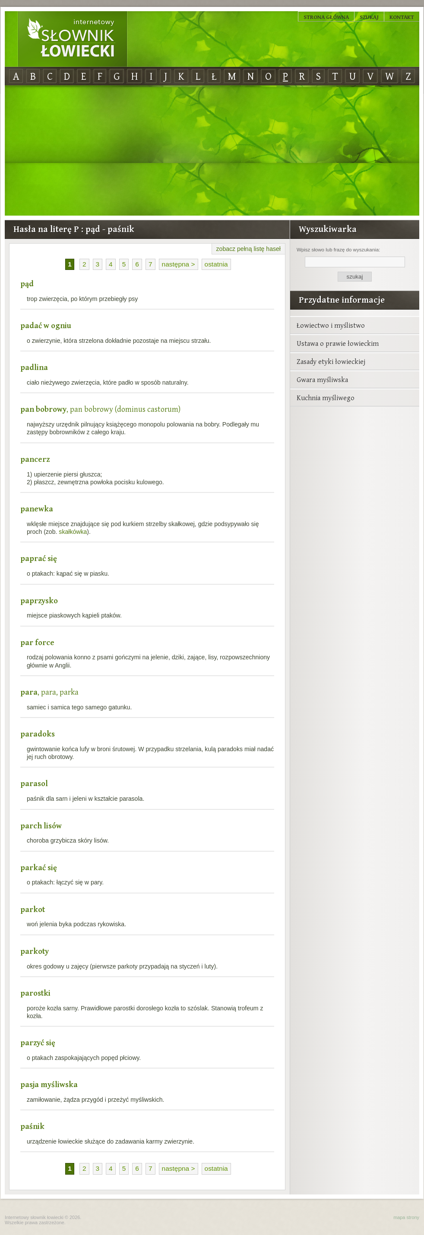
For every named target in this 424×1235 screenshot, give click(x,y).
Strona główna (326, 17)
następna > (178, 264)
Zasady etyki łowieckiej (331, 361)
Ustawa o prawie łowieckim (338, 343)
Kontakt (401, 17)
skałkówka (73, 531)
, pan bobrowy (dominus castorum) (100, 409)
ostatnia (216, 264)
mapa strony (406, 1217)
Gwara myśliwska (322, 379)
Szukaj (369, 17)
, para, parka (49, 692)
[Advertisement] (212, 151)
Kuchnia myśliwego (325, 397)
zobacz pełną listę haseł (248, 248)
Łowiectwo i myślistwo (331, 325)
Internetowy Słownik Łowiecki (72, 39)
